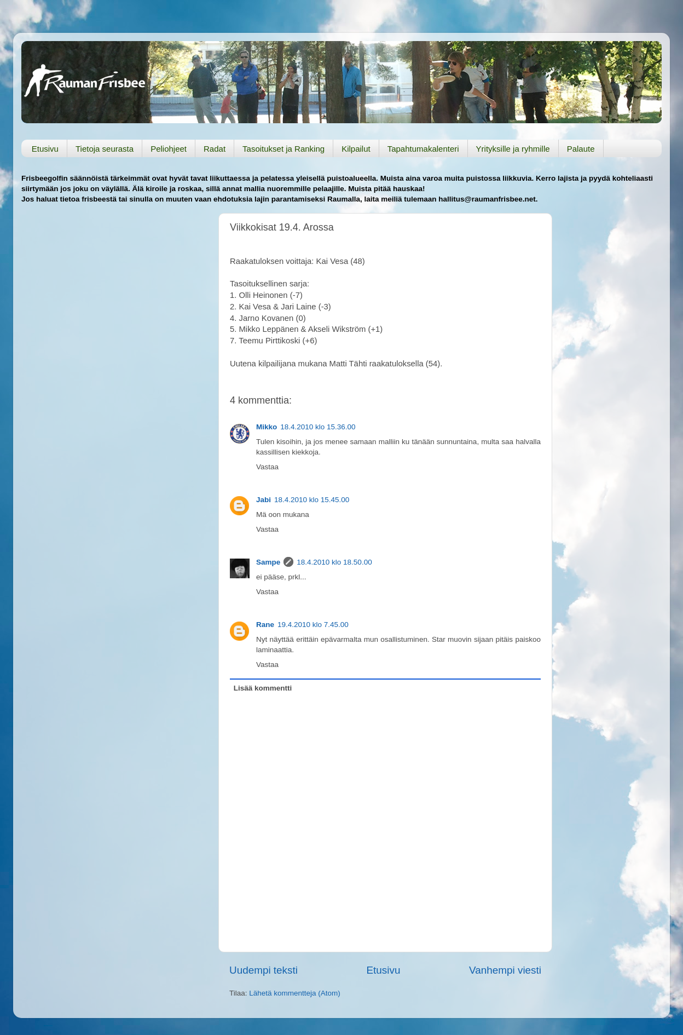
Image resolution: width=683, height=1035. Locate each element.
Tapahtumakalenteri (423, 148)
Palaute (581, 148)
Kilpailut (356, 148)
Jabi (263, 500)
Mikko (266, 427)
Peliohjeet (169, 148)
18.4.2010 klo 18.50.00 (334, 562)
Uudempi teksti (263, 970)
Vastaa (267, 467)
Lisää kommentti (263, 688)
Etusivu (45, 148)
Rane (265, 624)
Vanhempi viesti (505, 970)
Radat (214, 148)
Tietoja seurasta (105, 148)
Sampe (268, 562)
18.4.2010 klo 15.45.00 (311, 500)
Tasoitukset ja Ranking (283, 148)
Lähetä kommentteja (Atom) (294, 993)
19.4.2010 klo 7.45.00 (313, 624)
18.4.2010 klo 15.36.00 (317, 427)
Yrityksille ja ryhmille (513, 148)
